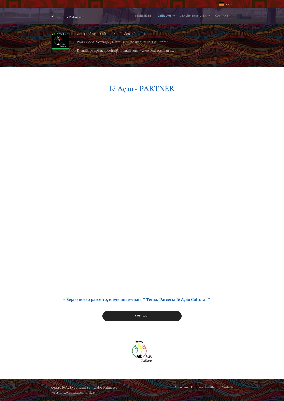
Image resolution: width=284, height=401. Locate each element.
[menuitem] (127, 16)
